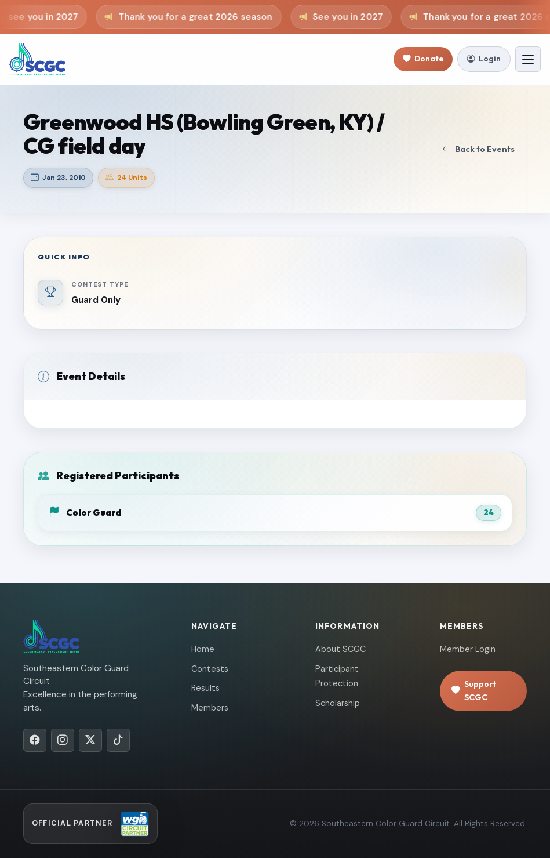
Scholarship (337, 703)
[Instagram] (62, 740)
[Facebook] (34, 740)
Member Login (468, 649)
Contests (209, 669)
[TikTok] (118, 740)
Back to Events (478, 149)
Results (205, 688)
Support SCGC (473, 691)
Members (209, 708)
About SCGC (340, 649)
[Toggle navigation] (528, 59)
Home (202, 649)
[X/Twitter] (90, 740)
